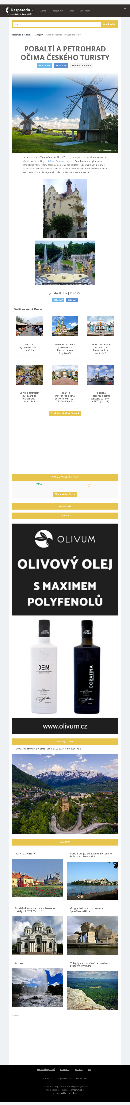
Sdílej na (58, 300)
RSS (89, 1072)
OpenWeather (78, 1092)
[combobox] (57, 24)
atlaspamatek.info (63, 1081)
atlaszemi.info (81, 1081)
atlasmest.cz (46, 1081)
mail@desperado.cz (68, 1095)
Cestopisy (85, 10)
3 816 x (81, 65)
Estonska (60, 161)
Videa (71, 10)
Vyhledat (109, 24)
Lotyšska (50, 161)
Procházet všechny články (65, 415)
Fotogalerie (57, 10)
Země (43, 10)
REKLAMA (79, 1072)
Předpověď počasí (65, 496)
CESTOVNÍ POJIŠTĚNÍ (46, 1072)
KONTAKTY (64, 1072)
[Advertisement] (65, 450)
